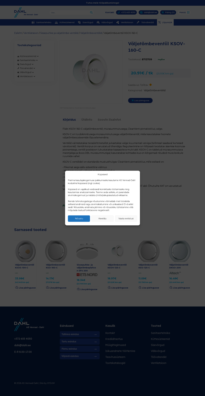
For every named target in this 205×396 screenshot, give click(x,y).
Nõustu (79, 218)
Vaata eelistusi (126, 218)
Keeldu (102, 218)
